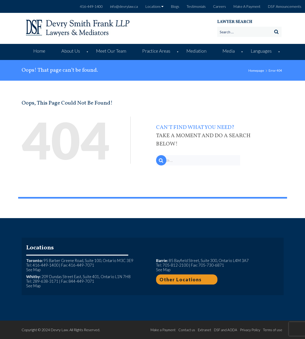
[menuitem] (40, 52)
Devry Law (59, 330)
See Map (33, 269)
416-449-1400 (91, 6)
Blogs (175, 6)
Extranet (204, 330)
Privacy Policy (250, 330)
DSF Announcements (284, 6)
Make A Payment (246, 6)
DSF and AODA (225, 330)
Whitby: (33, 276)
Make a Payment (163, 330)
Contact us (186, 330)
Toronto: (34, 260)
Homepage (256, 70)
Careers (219, 6)
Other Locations (181, 279)
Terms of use (272, 330)
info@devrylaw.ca (124, 6)
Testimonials (196, 6)
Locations (154, 6)
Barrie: (162, 260)
